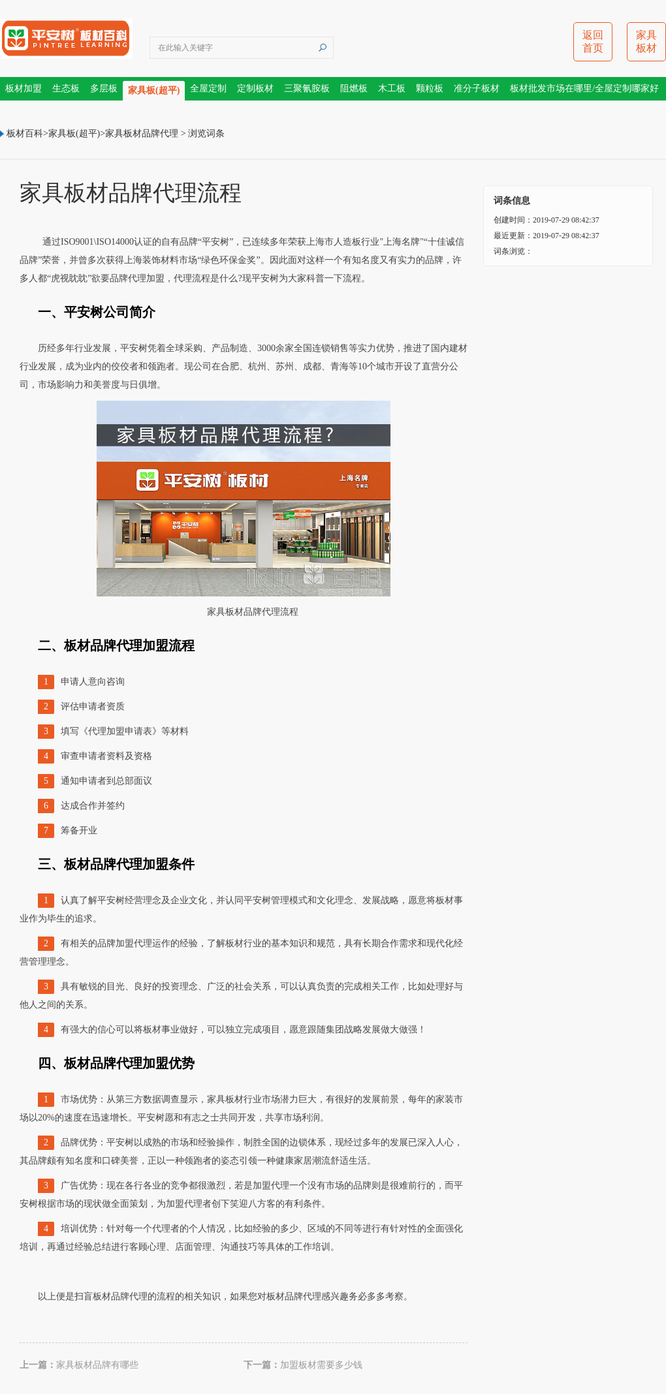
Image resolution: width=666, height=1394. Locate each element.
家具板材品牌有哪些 (97, 1365)
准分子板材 (477, 88)
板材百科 (25, 133)
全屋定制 (208, 88)
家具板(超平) (154, 90)
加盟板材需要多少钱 (321, 1365)
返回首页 (592, 41)
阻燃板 (354, 88)
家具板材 (646, 41)
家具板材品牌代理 (141, 133)
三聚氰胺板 (307, 88)
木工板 (391, 88)
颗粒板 (429, 88)
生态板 (66, 88)
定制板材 (255, 88)
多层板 (104, 88)
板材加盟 (23, 88)
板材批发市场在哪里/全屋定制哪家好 (584, 88)
